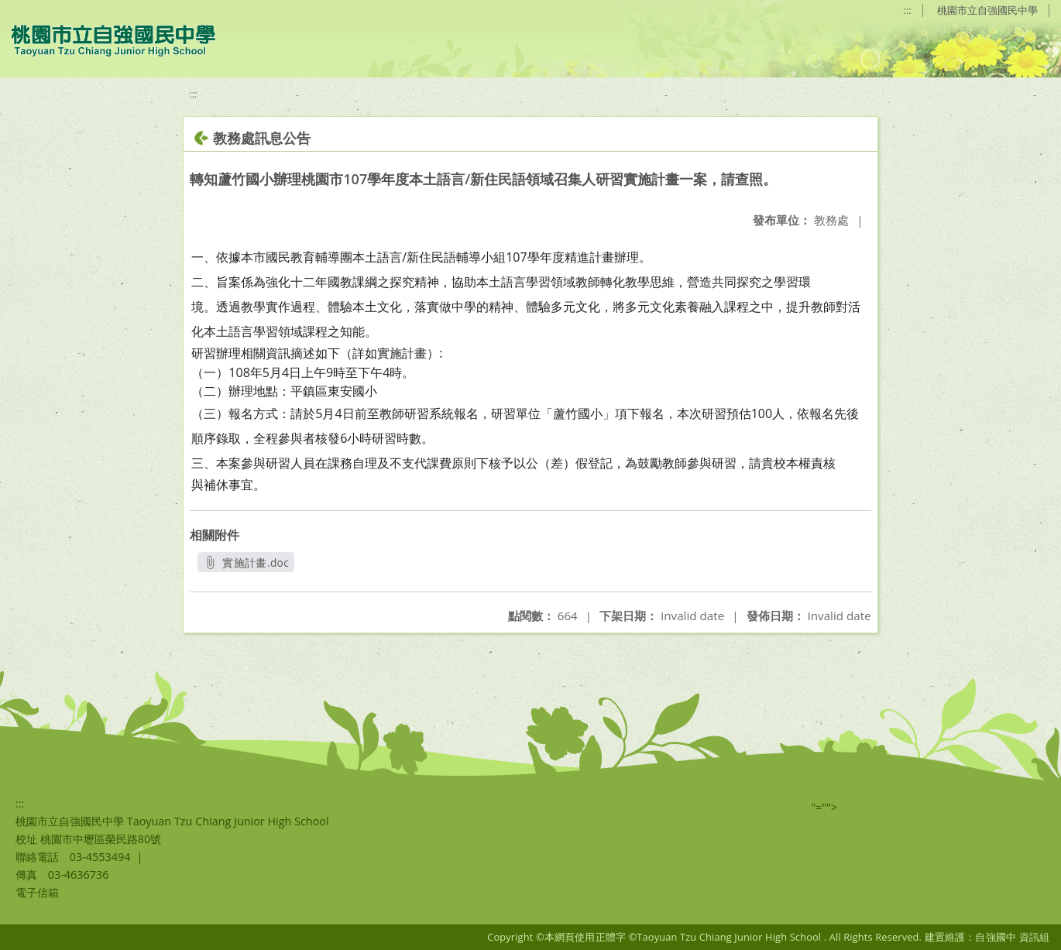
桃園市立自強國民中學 (987, 10)
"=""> (825, 807)
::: (908, 10)
